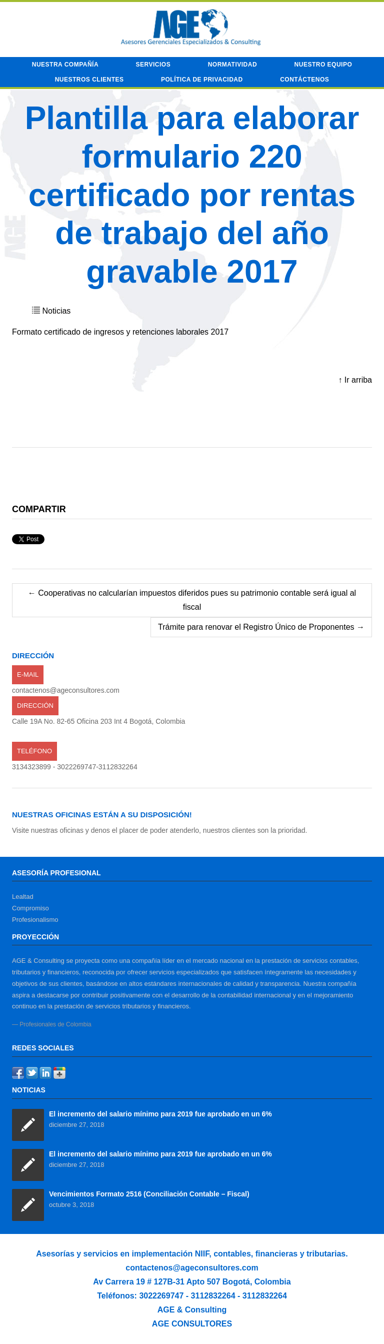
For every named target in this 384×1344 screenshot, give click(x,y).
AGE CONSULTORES (192, 1323)
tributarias (326, 1253)
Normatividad (232, 65)
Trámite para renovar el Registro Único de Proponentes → (261, 627)
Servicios (153, 65)
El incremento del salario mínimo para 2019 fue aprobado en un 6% (160, 1114)
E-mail (27, 674)
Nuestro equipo (323, 65)
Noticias (56, 311)
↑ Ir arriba (355, 380)
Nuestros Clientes (89, 80)
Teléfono (34, 751)
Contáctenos (304, 80)
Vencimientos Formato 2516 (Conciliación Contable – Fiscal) (149, 1194)
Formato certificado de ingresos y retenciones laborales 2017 (120, 332)
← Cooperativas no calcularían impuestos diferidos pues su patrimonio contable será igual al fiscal (192, 600)
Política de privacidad (202, 80)
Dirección (35, 705)
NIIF (202, 1253)
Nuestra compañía (65, 65)
